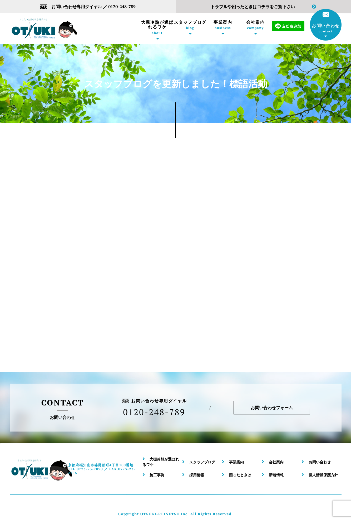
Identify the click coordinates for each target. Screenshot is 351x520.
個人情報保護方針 (323, 474)
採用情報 (196, 474)
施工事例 (157, 474)
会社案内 (255, 25)
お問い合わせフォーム (271, 407)
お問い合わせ (326, 22)
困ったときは (240, 474)
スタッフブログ (190, 25)
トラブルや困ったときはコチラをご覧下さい (263, 6)
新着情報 (276, 474)
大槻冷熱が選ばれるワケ (157, 27)
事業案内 (222, 25)
